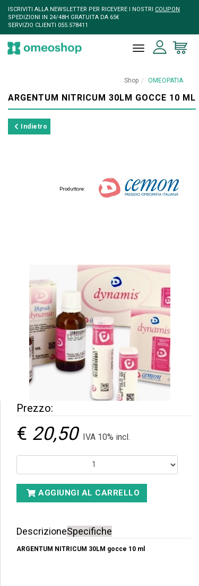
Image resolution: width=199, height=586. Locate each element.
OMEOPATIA (165, 80)
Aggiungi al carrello (83, 493)
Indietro (30, 126)
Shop (131, 80)
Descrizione (41, 531)
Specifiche (89, 531)
